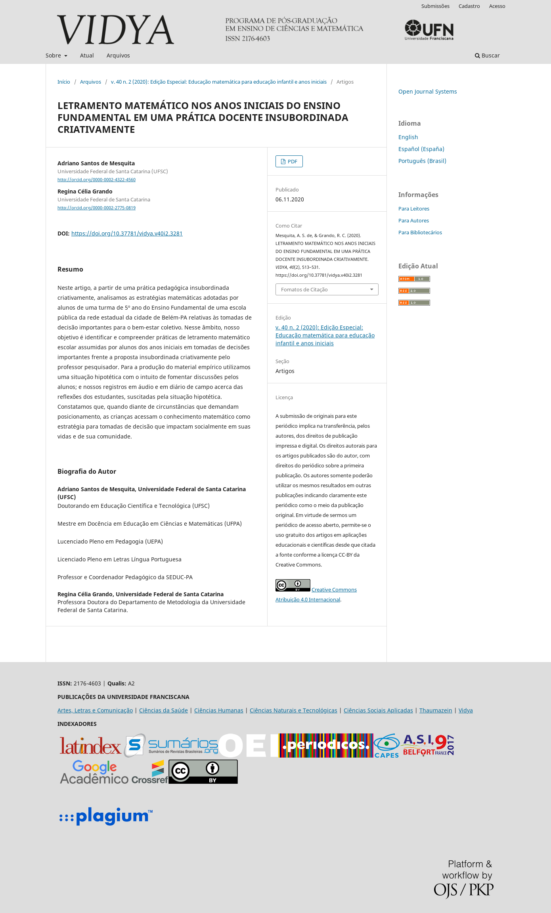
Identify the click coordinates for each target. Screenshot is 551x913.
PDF (292, 161)
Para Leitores (413, 208)
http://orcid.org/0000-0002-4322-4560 (96, 179)
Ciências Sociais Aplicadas (378, 710)
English (408, 137)
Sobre (54, 55)
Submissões (435, 6)
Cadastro (469, 6)
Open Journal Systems (427, 91)
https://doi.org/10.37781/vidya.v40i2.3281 (127, 233)
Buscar (487, 55)
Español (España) (421, 149)
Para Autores (413, 220)
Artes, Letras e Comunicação (95, 710)
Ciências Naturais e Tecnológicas (293, 710)
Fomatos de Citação (304, 289)
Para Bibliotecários (420, 232)
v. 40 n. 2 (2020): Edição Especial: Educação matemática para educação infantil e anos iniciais (219, 81)
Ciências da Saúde (163, 710)
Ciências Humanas (218, 710)
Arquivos (118, 55)
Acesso (497, 6)
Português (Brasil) (422, 161)
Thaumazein (435, 710)
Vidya (466, 710)
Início (63, 81)
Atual (87, 55)
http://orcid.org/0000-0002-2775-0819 (96, 208)
